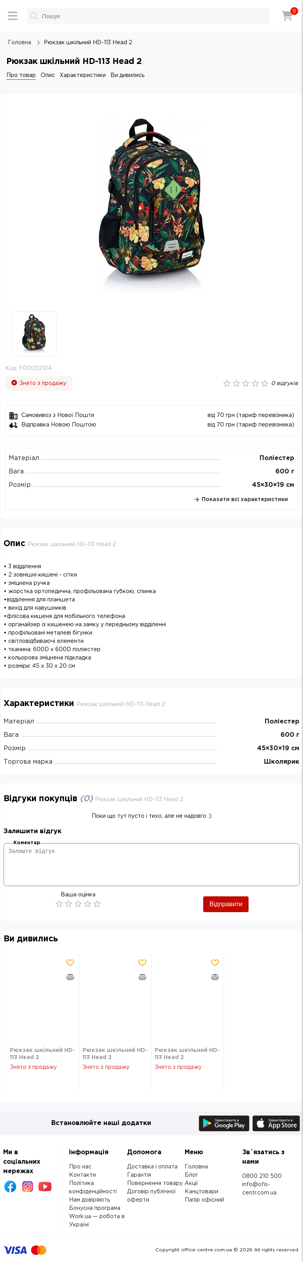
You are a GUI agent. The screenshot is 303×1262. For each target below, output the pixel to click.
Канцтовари (201, 1191)
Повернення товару (155, 1183)
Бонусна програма (94, 1208)
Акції (191, 1183)
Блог (191, 1175)
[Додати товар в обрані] (70, 962)
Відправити (226, 904)
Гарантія (139, 1175)
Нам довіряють (89, 1200)
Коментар (26, 843)
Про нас (80, 1166)
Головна (196, 1166)
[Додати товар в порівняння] (70, 977)
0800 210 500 (262, 1176)
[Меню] (12, 16)
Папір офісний (204, 1200)
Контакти (82, 1175)
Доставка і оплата (152, 1166)
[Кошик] (287, 16)
